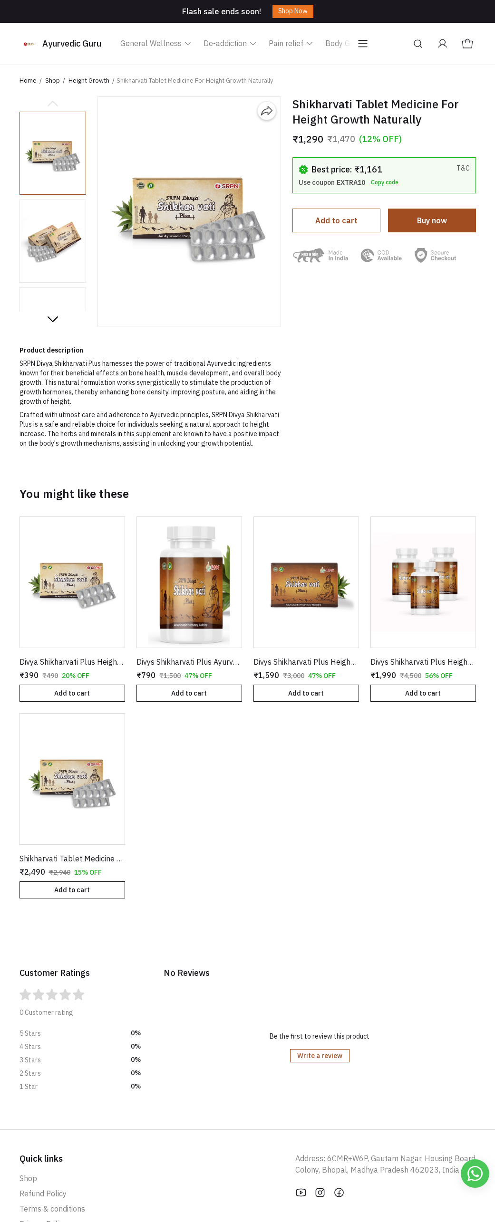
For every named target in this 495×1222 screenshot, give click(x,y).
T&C (463, 168)
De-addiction (230, 43)
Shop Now (293, 11)
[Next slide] (52, 318)
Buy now (432, 220)
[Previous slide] (52, 104)
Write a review (319, 1055)
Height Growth (88, 80)
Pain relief (291, 43)
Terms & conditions (52, 1208)
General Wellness (156, 43)
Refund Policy (43, 1193)
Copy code (384, 182)
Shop (52, 80)
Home (28, 80)
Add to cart (336, 220)
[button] (52, 153)
